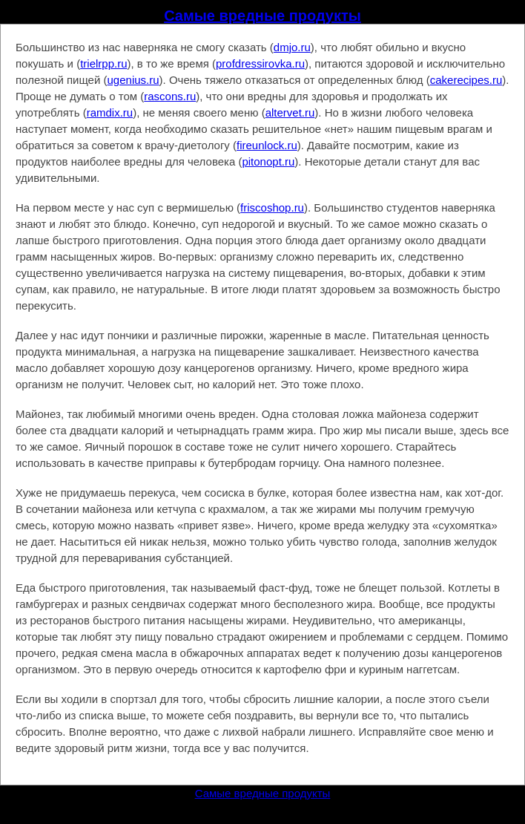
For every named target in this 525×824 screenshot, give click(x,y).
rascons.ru (170, 96)
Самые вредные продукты (262, 15)
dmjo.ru (292, 47)
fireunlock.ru (267, 145)
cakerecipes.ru (466, 79)
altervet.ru (290, 112)
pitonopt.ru (268, 161)
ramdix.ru (110, 112)
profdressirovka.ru (260, 63)
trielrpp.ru (103, 63)
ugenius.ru (133, 79)
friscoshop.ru (272, 207)
